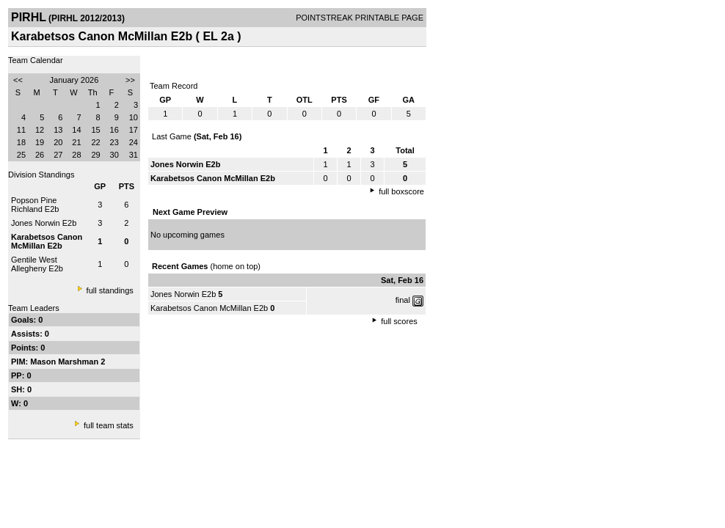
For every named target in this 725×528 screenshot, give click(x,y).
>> (130, 80)
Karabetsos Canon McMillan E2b (209, 308)
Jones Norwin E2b (43, 223)
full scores (399, 321)
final (403, 300)
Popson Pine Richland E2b (35, 204)
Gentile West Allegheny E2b (37, 264)
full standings (110, 290)
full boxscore (401, 191)
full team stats (109, 425)
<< (18, 80)
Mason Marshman (65, 361)
